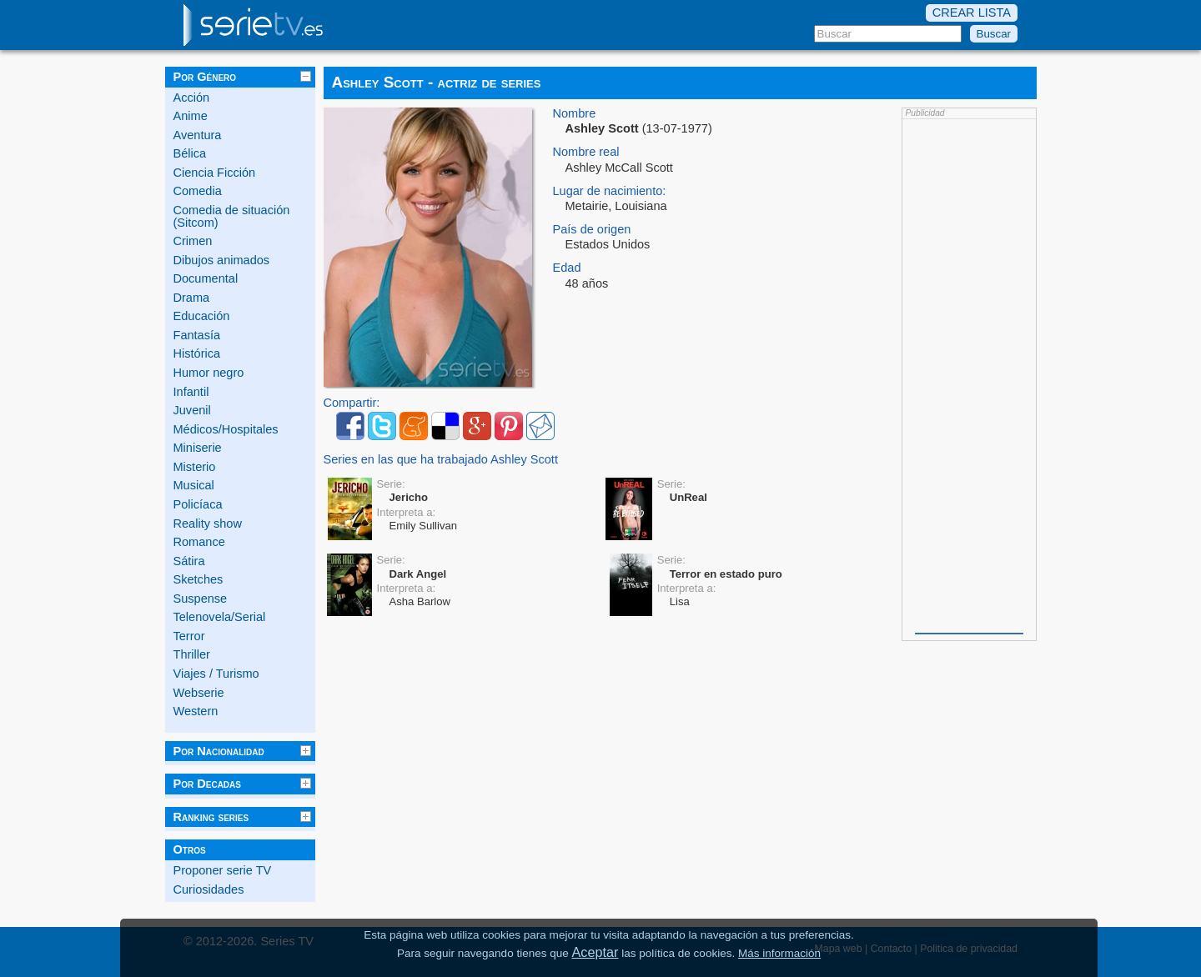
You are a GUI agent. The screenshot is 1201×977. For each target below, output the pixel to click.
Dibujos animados (221, 260)
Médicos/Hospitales (226, 429)
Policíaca (198, 504)
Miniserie (197, 447)
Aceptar (595, 951)
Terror (189, 636)
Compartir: (352, 403)
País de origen (592, 229)
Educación (201, 316)
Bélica (190, 153)
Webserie (198, 692)
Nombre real (586, 152)
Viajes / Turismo (216, 673)
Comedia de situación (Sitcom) (231, 216)
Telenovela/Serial (219, 617)
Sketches (198, 579)
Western (196, 711)
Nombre (574, 114)
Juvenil (192, 410)
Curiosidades (208, 889)
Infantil (191, 391)
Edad (567, 268)
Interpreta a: (406, 512)
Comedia (197, 191)
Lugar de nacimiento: (609, 191)
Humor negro (208, 372)
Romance (199, 542)
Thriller (191, 654)
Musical (193, 485)
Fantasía (197, 335)
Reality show (207, 523)
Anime (190, 116)
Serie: (391, 483)
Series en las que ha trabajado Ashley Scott (441, 459)
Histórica (197, 353)
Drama (191, 297)
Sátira (189, 561)
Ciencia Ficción (214, 172)
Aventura (197, 135)
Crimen (193, 241)
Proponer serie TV (222, 870)
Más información (779, 953)
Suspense (200, 598)
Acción (191, 97)
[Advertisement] (969, 374)
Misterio (194, 466)
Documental (206, 278)
